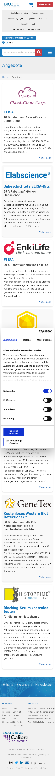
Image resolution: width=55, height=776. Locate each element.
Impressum (41, 749)
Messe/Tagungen (15, 18)
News (4, 708)
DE (7, 43)
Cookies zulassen (13, 432)
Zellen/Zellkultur (34, 722)
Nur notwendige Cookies (13, 441)
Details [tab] (27, 340)
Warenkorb (45, 4)
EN (11, 43)
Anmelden (18, 29)
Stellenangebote (9, 722)
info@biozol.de (35, 763)
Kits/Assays (33, 715)
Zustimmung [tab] (10, 340)
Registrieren (35, 29)
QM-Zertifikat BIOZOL (17, 711)
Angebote (31, 18)
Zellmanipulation (47, 722)
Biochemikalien (34, 719)
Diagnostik (44, 715)
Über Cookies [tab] (44, 340)
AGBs (32, 749)
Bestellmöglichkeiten (19, 13)
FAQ (33, 24)
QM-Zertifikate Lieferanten (18, 722)
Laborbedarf (45, 719)
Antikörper (32, 708)
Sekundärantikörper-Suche (18, 37)
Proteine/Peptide (35, 712)
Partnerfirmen (38, 13)
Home (5, 77)
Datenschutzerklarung (18, 749)
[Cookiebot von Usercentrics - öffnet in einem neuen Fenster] (39, 332)
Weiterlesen (45, 158)
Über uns (42, 18)
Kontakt (24, 24)
